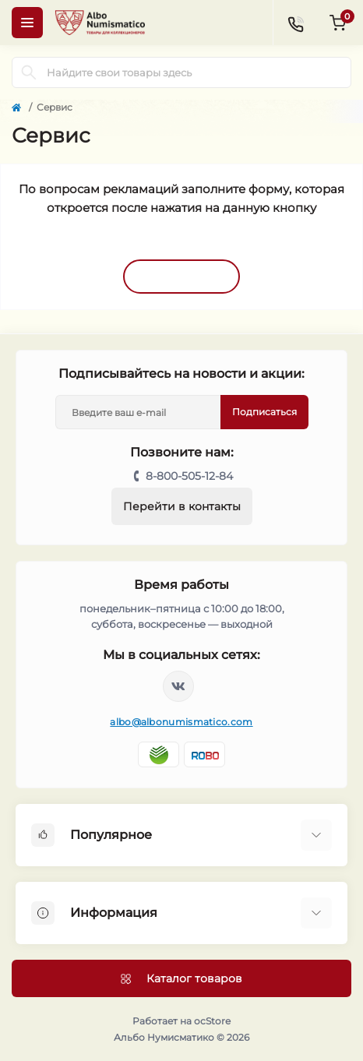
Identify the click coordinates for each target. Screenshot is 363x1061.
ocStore (212, 1021)
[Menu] (27, 22)
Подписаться (264, 412)
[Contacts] (295, 22)
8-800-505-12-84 (189, 476)
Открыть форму (181, 276)
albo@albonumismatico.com (181, 722)
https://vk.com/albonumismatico (178, 686)
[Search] (29, 72)
